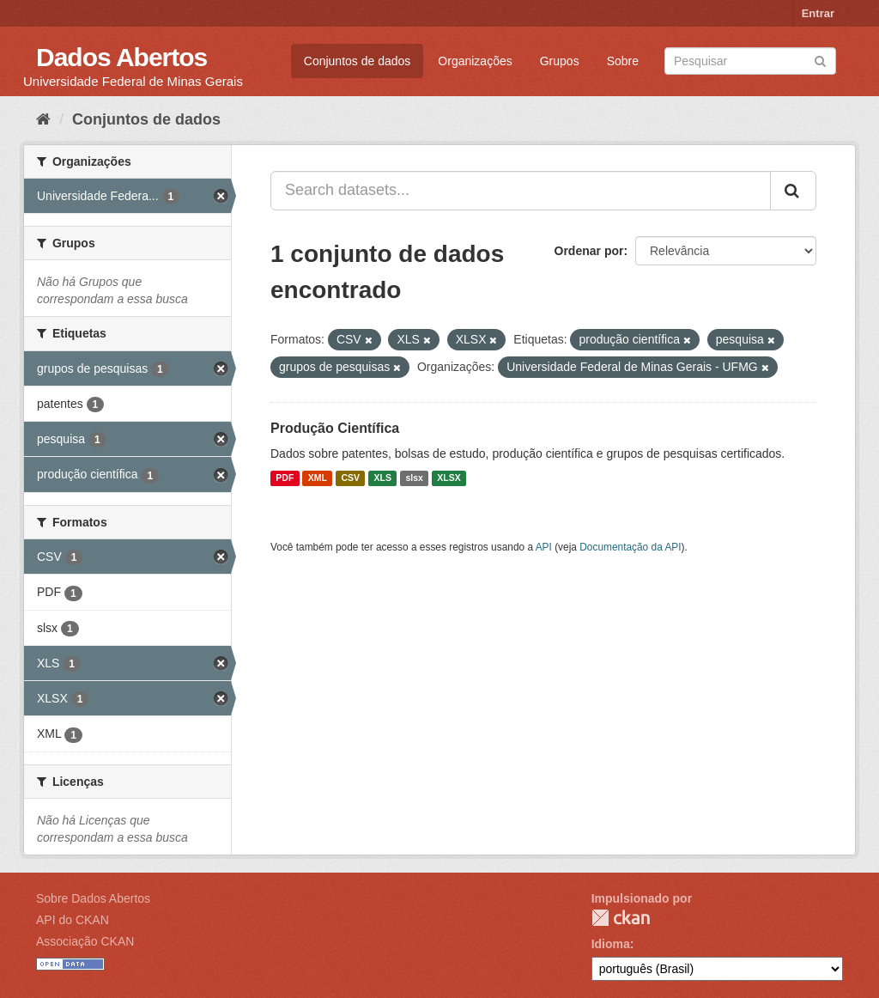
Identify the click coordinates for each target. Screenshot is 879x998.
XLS (382, 478)
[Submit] (820, 59)
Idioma (610, 944)
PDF (285, 478)
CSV (350, 478)
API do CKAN (72, 920)
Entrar (818, 13)
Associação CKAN (85, 941)
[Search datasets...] (520, 190)
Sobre (623, 61)
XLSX (448, 478)
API (544, 547)
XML (317, 478)
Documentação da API (630, 547)
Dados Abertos (121, 57)
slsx (413, 478)
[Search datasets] (750, 61)
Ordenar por (589, 251)
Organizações (475, 61)
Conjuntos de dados (357, 61)
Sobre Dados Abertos (93, 898)
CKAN (620, 918)
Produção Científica (334, 428)
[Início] (43, 119)
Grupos (559, 61)
